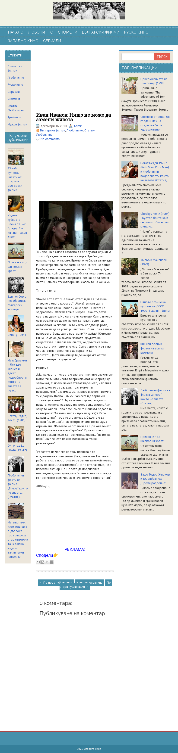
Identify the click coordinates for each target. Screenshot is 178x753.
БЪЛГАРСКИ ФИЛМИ (100, 32)
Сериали (14, 91)
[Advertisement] (75, 81)
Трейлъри (14, 117)
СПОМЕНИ (67, 32)
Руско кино (15, 84)
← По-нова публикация (56, 582)
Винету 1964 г (17, 334)
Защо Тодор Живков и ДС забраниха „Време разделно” (155, 479)
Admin (78, 126)
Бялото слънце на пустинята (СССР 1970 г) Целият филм (155, 306)
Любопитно (75, 130)
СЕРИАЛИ (52, 41)
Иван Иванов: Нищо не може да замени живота (73, 117)
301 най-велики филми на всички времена (152, 348)
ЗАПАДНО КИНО (23, 41)
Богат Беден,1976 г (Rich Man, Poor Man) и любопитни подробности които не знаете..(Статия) (154, 171)
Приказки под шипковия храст (17, 267)
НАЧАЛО (15, 32)
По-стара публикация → (86, 585)
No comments (50, 139)
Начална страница (89, 582)
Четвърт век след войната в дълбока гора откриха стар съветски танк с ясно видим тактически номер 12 (18, 540)
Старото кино (92, 748)
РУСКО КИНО (136, 32)
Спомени (14, 98)
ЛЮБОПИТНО (40, 32)
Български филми (52, 130)
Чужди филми (17, 124)
